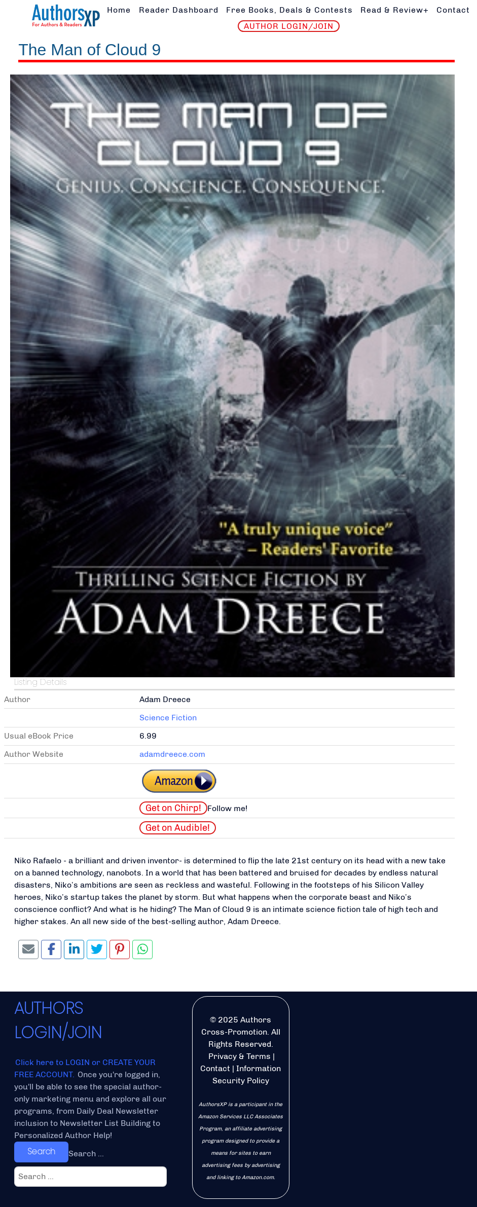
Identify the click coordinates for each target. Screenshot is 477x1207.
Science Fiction (168, 717)
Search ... (86, 1153)
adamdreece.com (172, 754)
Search (41, 1151)
